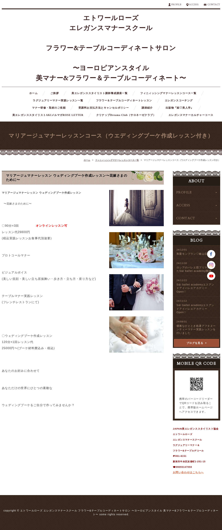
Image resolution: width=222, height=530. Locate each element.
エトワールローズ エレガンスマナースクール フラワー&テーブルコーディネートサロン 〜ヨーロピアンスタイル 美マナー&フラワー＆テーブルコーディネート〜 (111, 48)
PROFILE (176, 4)
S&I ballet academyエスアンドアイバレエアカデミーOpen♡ (195, 288)
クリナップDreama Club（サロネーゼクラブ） (126, 115)
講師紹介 (147, 107)
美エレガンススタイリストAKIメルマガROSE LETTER (48, 115)
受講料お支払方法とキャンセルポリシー (103, 107)
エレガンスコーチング (179, 100)
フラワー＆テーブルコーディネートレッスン (124, 100)
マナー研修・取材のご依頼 (49, 107)
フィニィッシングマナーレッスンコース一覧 (168, 93)
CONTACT (213, 4)
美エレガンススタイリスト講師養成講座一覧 (100, 93)
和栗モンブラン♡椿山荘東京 (195, 253)
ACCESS (194, 4)
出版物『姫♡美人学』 (180, 107)
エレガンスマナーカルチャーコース (191, 115)
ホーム (33, 93)
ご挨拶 (54, 93)
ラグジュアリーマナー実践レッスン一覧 (58, 100)
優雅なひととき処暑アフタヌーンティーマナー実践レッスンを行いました (196, 329)
